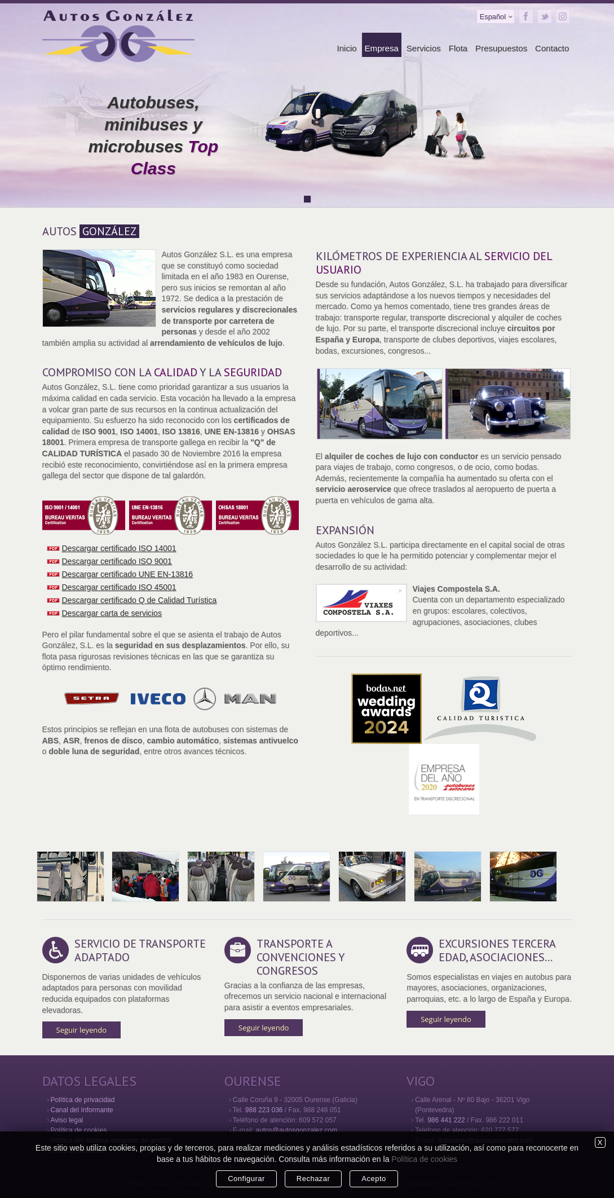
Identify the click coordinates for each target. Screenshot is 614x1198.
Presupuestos (501, 48)
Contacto (552, 48)
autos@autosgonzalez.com (296, 1130)
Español (493, 16)
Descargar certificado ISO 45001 (119, 587)
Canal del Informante (82, 1110)
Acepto (373, 1178)
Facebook (526, 16)
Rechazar (313, 1178)
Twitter (544, 16)
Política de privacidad (83, 1100)
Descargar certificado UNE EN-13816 (127, 574)
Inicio (346, 48)
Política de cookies (79, 1130)
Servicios (424, 48)
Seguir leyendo (81, 1030)
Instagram (562, 16)
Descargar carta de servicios (112, 613)
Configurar (246, 1178)
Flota (458, 48)
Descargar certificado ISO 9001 (117, 561)
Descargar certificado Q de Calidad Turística (139, 600)
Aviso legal (67, 1120)
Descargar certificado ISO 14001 (119, 548)
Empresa (382, 48)
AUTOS (90, 231)
